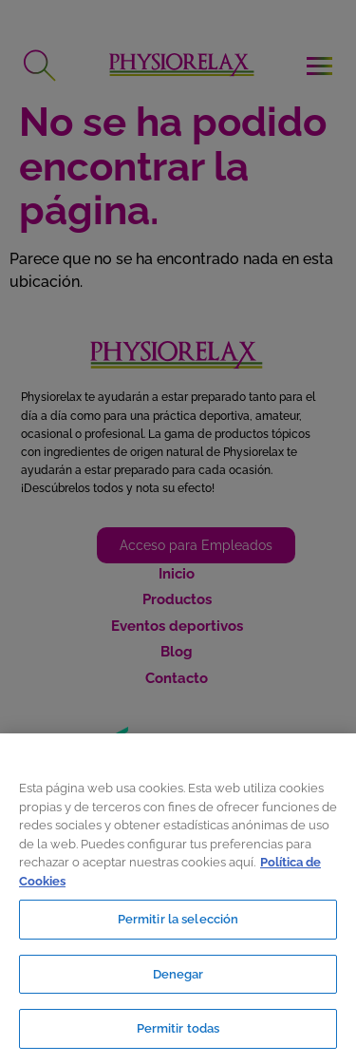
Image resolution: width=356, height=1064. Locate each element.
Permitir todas (178, 1028)
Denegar (178, 974)
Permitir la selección (178, 919)
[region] (178, 898)
